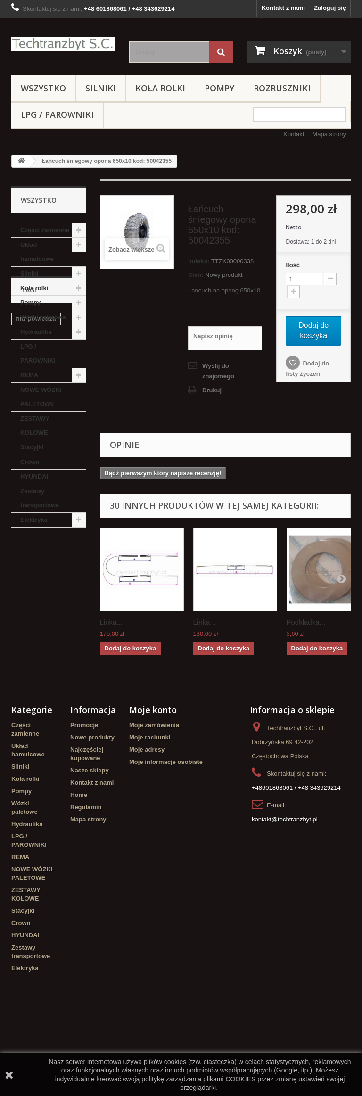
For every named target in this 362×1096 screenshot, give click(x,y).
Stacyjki (31, 447)
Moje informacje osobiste (166, 830)
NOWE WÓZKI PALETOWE (40, 396)
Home (78, 863)
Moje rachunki (149, 805)
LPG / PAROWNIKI (57, 114)
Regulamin (85, 875)
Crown (29, 461)
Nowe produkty (92, 805)
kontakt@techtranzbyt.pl (285, 887)
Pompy (219, 88)
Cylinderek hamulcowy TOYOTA (46, 702)
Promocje (84, 793)
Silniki (100, 88)
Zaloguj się (330, 7)
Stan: (196, 274)
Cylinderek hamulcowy (32, 666)
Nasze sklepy (89, 838)
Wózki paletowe (43, 317)
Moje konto (153, 778)
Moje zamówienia (154, 793)
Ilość (293, 264)
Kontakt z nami (283, 7)
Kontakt (293, 134)
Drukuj (212, 390)
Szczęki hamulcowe (44, 598)
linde (46, 648)
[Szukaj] (221, 52)
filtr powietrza (36, 584)
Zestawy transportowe (39, 498)
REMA (29, 375)
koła (22, 648)
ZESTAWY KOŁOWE (34, 425)
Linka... (111, 622)
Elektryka (34, 519)
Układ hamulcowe (37, 251)
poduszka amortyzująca (35, 630)
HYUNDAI (34, 476)
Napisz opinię (213, 336)
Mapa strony (329, 134)
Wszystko (43, 88)
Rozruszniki (282, 88)
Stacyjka (28, 612)
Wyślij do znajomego (218, 371)
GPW (71, 648)
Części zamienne (44, 230)
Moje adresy (147, 817)
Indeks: (199, 261)
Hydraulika (35, 331)
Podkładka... (306, 622)
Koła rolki (160, 88)
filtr (21, 684)
